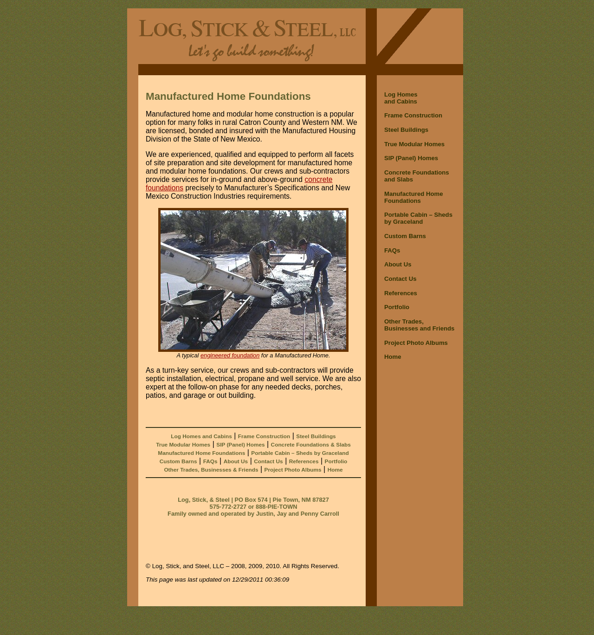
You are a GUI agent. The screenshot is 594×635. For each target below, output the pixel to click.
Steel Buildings (316, 436)
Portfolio (336, 461)
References (304, 461)
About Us (236, 461)
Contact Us (268, 461)
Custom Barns (178, 461)
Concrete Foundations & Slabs (311, 444)
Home (335, 470)
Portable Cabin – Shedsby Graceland (418, 218)
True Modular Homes (183, 444)
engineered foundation (229, 355)
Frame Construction (264, 436)
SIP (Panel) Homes (240, 444)
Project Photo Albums (293, 470)
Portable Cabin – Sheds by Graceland (300, 453)
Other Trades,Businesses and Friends (419, 325)
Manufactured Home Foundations (201, 453)
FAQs (210, 461)
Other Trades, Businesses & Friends (211, 470)
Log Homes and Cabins (201, 436)
